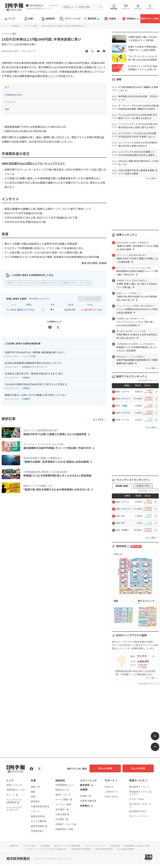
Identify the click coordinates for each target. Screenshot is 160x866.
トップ (10, 18)
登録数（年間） (143, 486)
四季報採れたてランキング (34, 366)
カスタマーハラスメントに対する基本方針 (45, 848)
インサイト (10, 102)
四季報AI (130, 18)
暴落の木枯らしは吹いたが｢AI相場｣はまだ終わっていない (36, 394)
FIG (123, 516)
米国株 (111, 18)
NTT (123, 523)
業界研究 (91, 19)
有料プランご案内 (150, 18)
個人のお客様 (108, 768)
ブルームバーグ (29, 51)
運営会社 (12, 845)
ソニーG (125, 420)
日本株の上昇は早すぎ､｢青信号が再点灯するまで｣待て (34, 373)
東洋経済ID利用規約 (81, 848)
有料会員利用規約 (105, 848)
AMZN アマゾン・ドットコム (76, 283)
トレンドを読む (29, 356)
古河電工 (125, 530)
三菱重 (124, 406)
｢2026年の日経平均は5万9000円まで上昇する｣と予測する (36, 383)
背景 (7, 109)
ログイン (150, 7)
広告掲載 (43, 845)
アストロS (125, 413)
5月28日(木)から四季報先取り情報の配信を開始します (38, 5)
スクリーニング (70, 19)
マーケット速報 (30, 26)
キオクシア (126, 399)
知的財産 (116, 845)
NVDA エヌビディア (50, 283)
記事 (30, 19)
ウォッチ (137, 7)
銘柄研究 (49, 19)
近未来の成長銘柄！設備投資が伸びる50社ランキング (33, 362)
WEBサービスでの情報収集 (66, 845)
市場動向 (26, 377)
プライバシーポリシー (96, 845)
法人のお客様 (140, 768)
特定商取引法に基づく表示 (138, 845)
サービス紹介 (28, 845)
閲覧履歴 (113, 7)
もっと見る (98, 419)
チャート (125, 7)
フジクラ (125, 392)
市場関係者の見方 (14, 95)
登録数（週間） (122, 486)
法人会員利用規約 (127, 848)
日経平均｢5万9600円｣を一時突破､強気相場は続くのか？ (35, 351)
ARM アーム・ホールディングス (22, 283)
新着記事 (15, 26)
